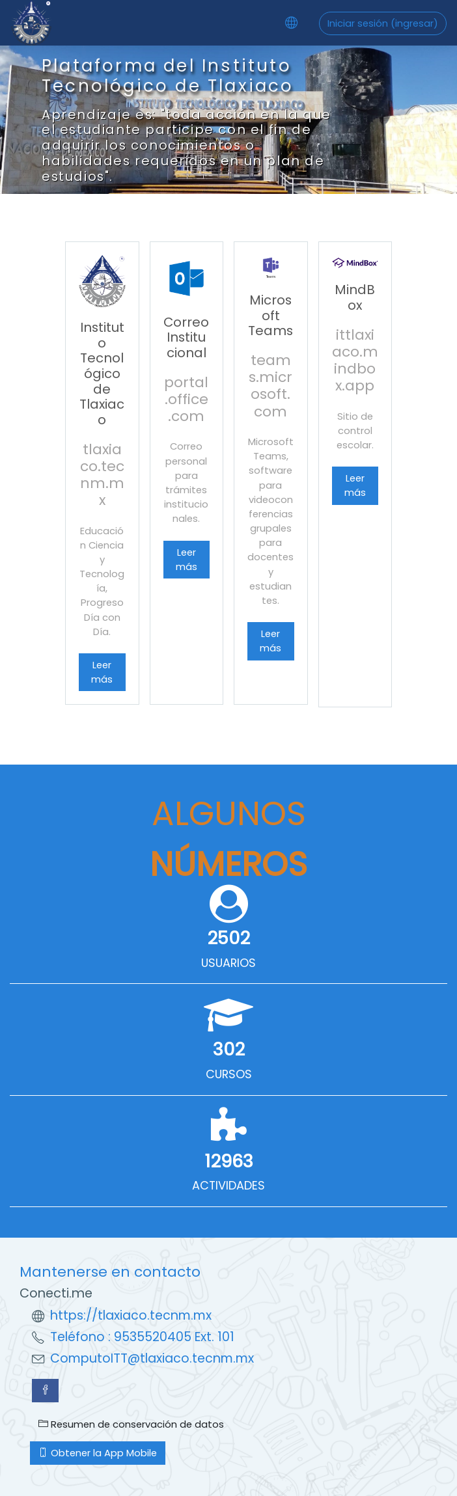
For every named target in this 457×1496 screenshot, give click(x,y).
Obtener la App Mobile (97, 1453)
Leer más (102, 672)
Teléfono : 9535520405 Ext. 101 (142, 1337)
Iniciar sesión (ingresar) (382, 23)
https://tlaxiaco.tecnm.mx (131, 1315)
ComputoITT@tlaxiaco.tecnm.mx (152, 1358)
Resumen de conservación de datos (131, 1424)
